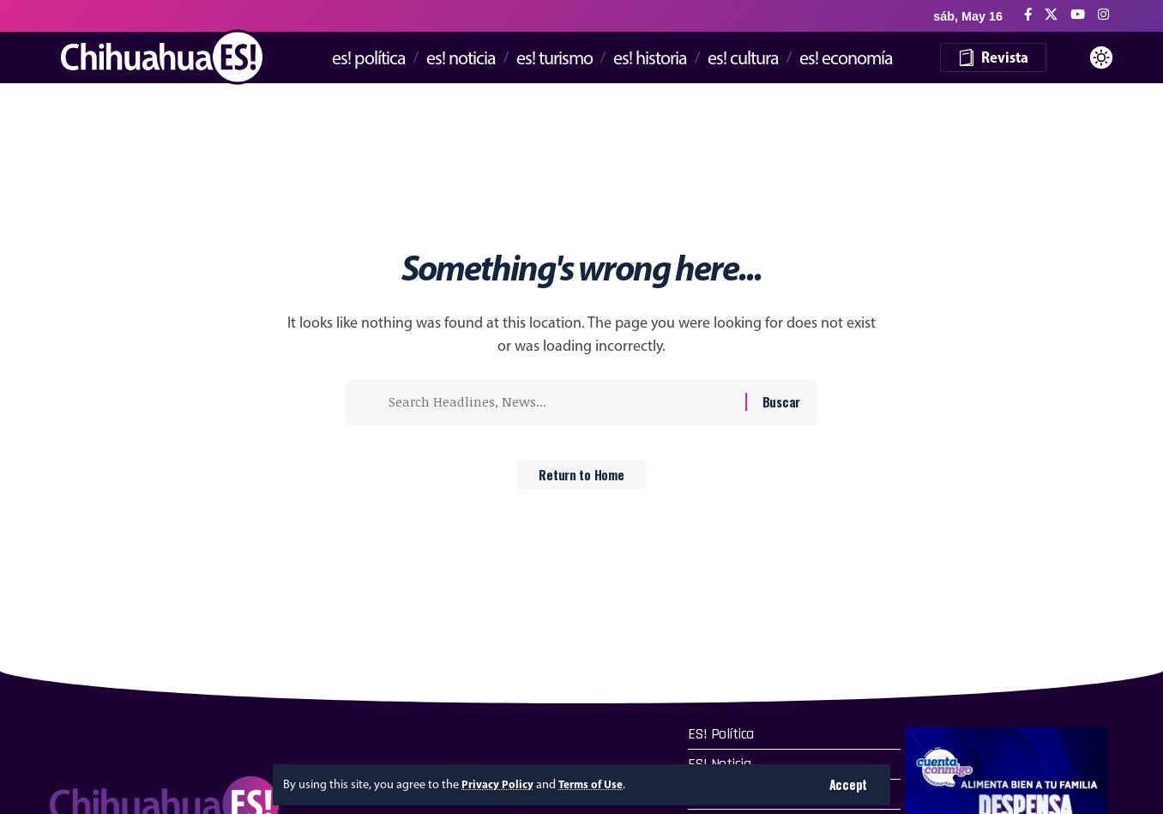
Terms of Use (596, 784)
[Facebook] (1028, 15)
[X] (1051, 15)
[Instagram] (1103, 15)
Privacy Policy (499, 784)
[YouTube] (1077, 15)
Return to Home (582, 480)
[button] (848, 784)
